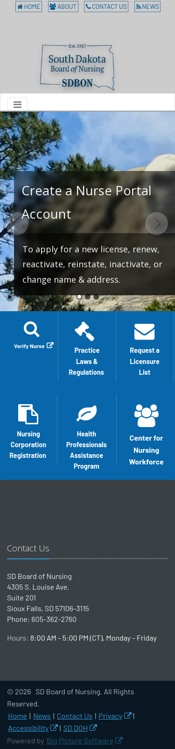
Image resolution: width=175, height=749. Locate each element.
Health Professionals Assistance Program (86, 434)
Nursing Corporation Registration (28, 431)
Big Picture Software (80, 740)
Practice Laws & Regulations (87, 348)
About (63, 6)
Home (28, 6)
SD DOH (75, 727)
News (147, 6)
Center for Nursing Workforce (146, 434)
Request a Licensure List (145, 348)
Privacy (110, 715)
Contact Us (106, 6)
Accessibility (28, 727)
